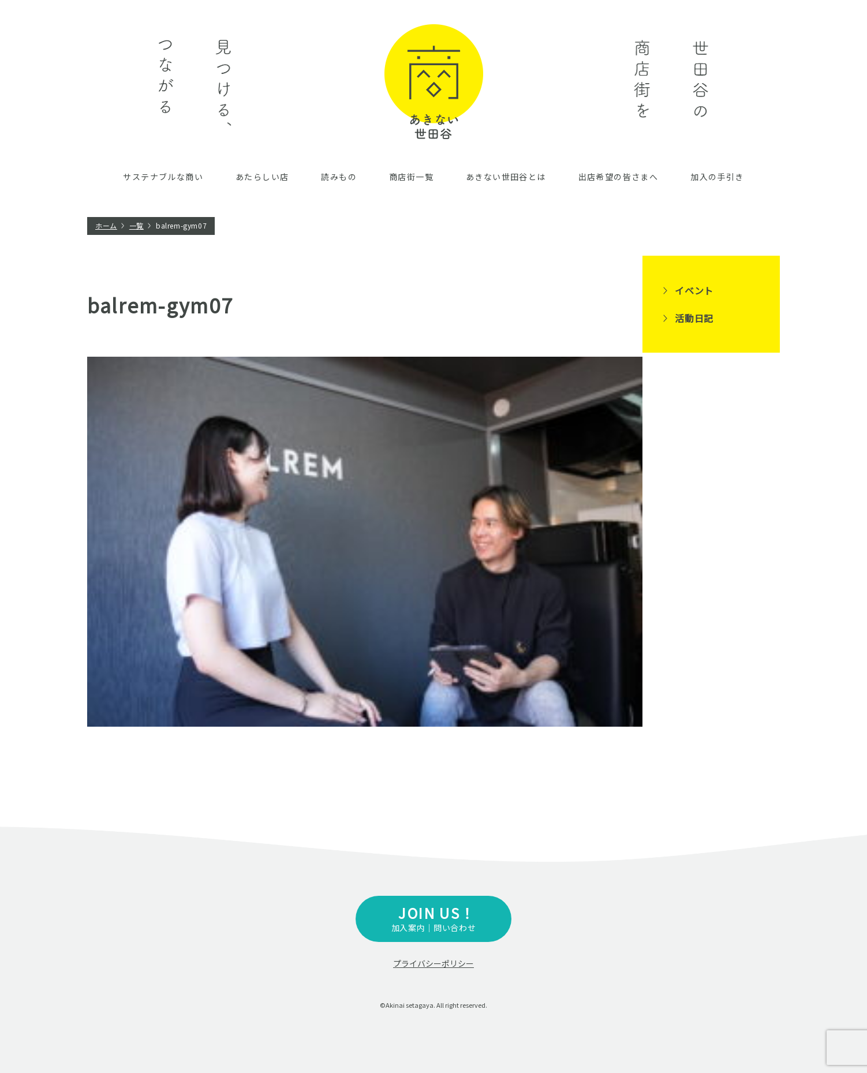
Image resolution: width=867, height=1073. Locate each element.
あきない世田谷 (433, 81)
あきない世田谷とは (506, 176)
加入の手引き (716, 176)
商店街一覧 (411, 176)
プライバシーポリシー (433, 963)
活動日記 (694, 318)
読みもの (339, 176)
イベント (694, 290)
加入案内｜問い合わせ (433, 918)
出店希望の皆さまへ (618, 176)
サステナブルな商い (163, 176)
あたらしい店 (262, 176)
